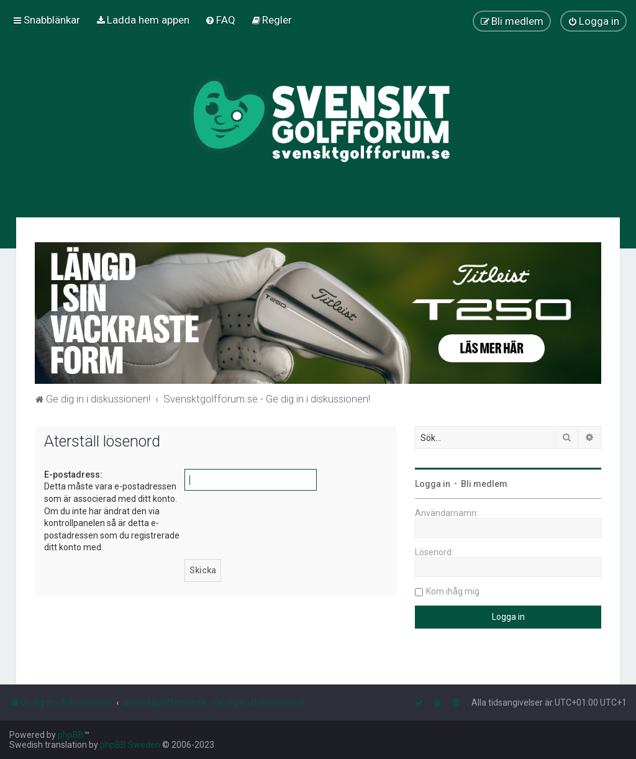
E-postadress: (73, 474)
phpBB (71, 735)
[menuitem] (143, 20)
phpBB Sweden (130, 745)
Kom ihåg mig (452, 591)
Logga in (432, 484)
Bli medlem (484, 484)
